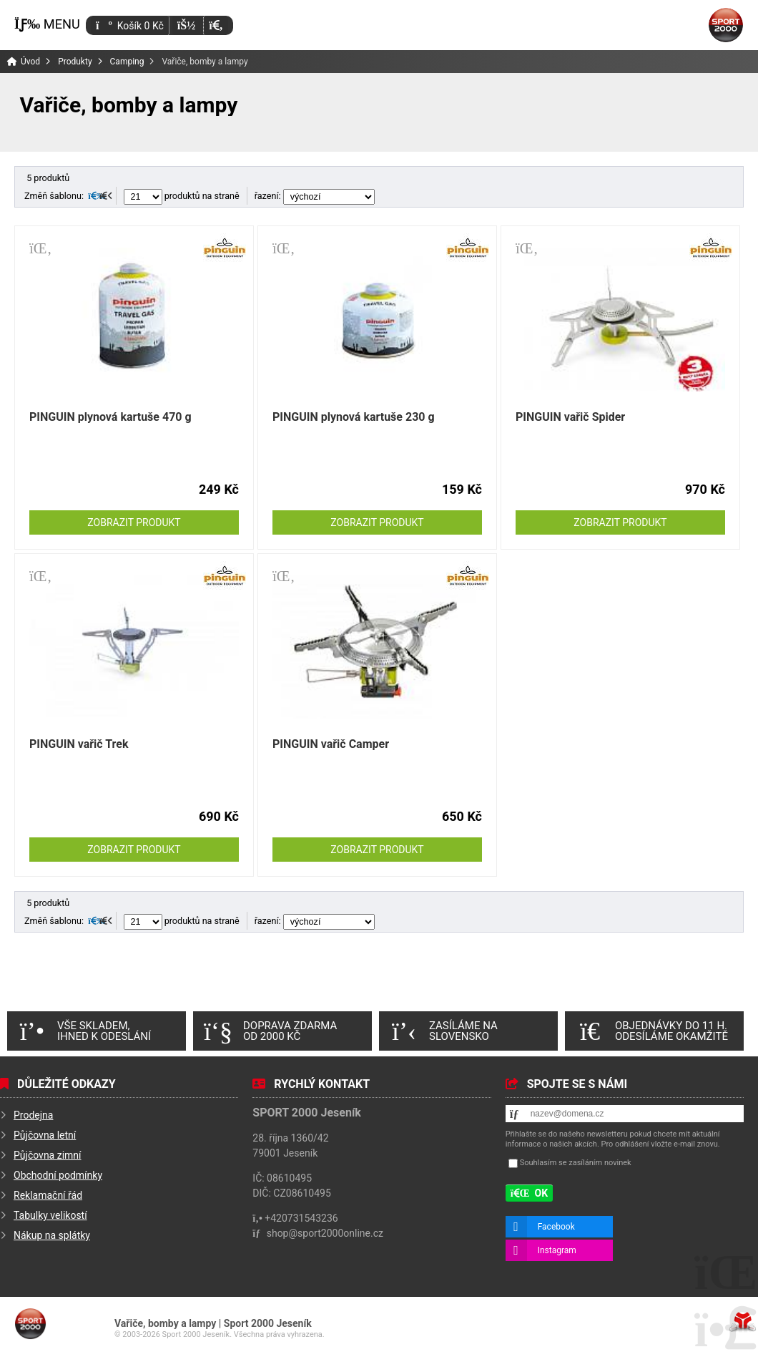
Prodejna (33, 1115)
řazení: (315, 195)
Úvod (726, 25)
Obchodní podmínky (58, 1175)
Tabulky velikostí (50, 1215)
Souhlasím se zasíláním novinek (575, 1162)
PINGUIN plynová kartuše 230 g (353, 417)
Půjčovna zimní (48, 1155)
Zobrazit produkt (133, 522)
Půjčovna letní (45, 1135)
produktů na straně (182, 195)
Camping (127, 61)
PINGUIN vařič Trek (79, 744)
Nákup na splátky (52, 1235)
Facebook (556, 1227)
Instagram (557, 1250)
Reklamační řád (48, 1195)
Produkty (75, 61)
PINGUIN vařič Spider (570, 417)
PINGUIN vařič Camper (330, 744)
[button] (215, 25)
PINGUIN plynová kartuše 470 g (110, 417)
